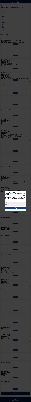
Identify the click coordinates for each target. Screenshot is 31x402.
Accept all (15, 207)
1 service (8, 203)
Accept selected (15, 208)
